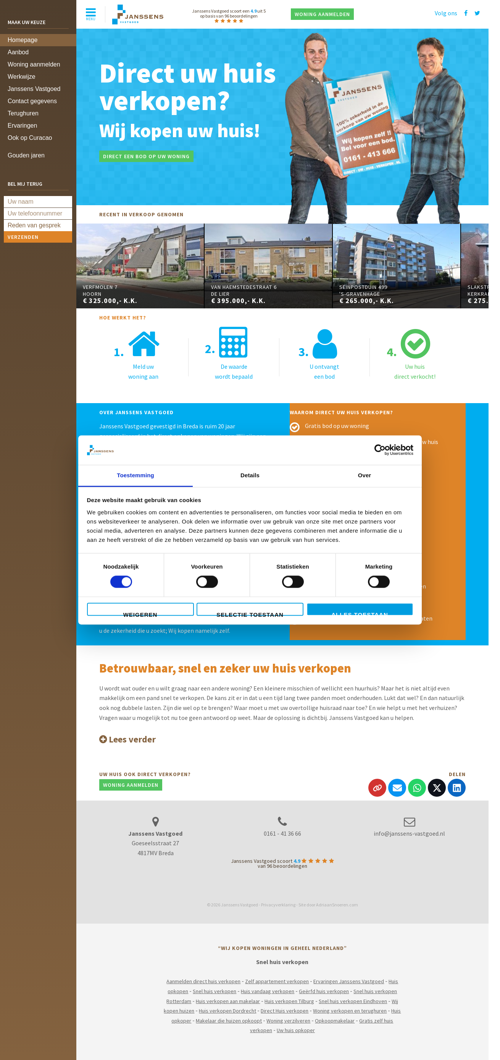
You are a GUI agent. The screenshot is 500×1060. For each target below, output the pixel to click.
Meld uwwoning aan (137, 353)
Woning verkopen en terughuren (350, 1010)
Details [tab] (250, 475)
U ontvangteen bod (318, 353)
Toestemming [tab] (135, 475)
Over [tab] (364, 475)
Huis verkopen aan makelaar (228, 1001)
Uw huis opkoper (296, 1030)
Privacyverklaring (278, 905)
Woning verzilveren (288, 1020)
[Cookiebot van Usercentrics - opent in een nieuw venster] (380, 450)
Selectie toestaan (250, 613)
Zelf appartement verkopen (277, 981)
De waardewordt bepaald (229, 353)
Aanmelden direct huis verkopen (203, 981)
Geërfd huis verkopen (324, 991)
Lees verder (127, 739)
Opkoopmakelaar (335, 1020)
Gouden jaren (26, 155)
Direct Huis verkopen (284, 1010)
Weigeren (140, 613)
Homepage (22, 40)
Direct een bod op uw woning (146, 156)
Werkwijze (21, 76)
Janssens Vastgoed (34, 89)
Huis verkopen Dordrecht (227, 1010)
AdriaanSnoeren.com (337, 905)
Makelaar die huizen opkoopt (229, 1020)
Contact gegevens (32, 101)
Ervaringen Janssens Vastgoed (348, 981)
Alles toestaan (359, 613)
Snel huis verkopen (214, 991)
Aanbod (18, 52)
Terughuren (23, 113)
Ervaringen (22, 125)
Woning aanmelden (34, 64)
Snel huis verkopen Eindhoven (353, 1001)
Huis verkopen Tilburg (289, 1001)
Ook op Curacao (30, 138)
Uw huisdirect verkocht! (411, 353)
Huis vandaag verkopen (267, 991)
